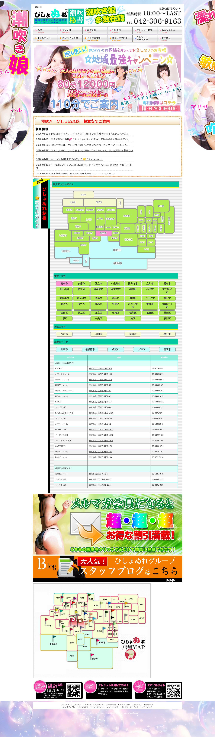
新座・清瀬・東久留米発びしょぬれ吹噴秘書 (89, 594)
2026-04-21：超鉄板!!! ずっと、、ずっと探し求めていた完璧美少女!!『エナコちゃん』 (82, 133)
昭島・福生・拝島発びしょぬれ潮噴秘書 (56, 609)
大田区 (64, 312)
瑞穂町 (133, 298)
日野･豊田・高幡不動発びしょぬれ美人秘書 (61, 621)
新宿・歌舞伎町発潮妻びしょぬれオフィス (112, 617)
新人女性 (78, 704)
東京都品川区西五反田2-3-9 (100, 396)
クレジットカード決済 (130, 707)
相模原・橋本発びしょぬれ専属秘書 (54, 636)
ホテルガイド (149, 704)
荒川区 (133, 312)
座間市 (167, 349)
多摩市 (81, 283)
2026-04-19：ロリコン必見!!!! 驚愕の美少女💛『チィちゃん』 (69, 159)
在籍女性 (88, 704)
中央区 (98, 318)
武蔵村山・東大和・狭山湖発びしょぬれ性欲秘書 (66, 603)
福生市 (115, 298)
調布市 (167, 283)
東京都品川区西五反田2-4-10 (100, 380)
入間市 (98, 334)
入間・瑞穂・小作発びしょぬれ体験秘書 (62, 597)
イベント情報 (125, 704)
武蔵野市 (98, 289)
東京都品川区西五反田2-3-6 (100, 407)
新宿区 (64, 304)
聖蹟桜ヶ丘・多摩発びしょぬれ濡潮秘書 (71, 629)
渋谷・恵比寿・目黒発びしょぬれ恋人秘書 (110, 624)
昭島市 (98, 298)
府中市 (64, 283)
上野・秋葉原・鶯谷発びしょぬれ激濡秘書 (126, 602)
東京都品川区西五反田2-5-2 (100, 424)
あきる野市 (133, 305)
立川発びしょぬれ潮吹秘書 (61, 611)
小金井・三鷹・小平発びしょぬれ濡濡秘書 (85, 613)
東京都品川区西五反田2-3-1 (100, 391)
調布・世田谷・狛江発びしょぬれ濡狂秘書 (104, 628)
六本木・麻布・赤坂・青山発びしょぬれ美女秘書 (114, 623)
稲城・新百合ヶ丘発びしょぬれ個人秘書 (81, 627)
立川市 (150, 283)
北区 (64, 318)
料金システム (112, 704)
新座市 (133, 334)
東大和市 (81, 298)
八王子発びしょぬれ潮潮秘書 (46, 619)
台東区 (115, 312)
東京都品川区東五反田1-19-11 (101, 430)
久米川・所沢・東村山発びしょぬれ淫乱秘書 (73, 602)
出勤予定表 (99, 704)
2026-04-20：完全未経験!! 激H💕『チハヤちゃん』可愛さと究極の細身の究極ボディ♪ (82, 139)
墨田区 (167, 312)
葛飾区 (150, 312)
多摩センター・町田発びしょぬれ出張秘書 (63, 626)
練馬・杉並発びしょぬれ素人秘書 (101, 603)
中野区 (115, 304)
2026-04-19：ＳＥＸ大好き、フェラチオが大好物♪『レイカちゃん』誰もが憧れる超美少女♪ (84, 152)
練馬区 (133, 289)
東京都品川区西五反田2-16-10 (101, 413)
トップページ (66, 704)
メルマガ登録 (83, 707)
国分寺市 (133, 283)
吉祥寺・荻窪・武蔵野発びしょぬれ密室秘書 (91, 613)
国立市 (98, 283)
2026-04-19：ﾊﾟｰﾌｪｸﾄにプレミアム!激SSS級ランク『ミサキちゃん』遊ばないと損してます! (84, 166)
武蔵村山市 (167, 305)
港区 (133, 318)
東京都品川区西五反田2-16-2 (100, 374)
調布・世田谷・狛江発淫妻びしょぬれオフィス (86, 623)
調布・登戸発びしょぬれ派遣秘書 (94, 618)
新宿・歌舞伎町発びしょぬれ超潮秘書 (112, 610)
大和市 (141, 349)
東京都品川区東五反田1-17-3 (100, 446)
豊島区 (98, 304)
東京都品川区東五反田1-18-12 (101, 435)
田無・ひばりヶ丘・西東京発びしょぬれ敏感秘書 (85, 604)
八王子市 (150, 298)
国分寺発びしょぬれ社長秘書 (76, 611)
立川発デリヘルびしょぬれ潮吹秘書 (107, 15)
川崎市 (64, 349)
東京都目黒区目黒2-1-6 (98, 474)
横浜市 (115, 349)
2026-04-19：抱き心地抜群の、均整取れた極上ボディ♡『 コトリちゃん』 (76, 173)
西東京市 (116, 289)
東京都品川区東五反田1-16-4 (100, 457)
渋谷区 (81, 304)
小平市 (150, 289)
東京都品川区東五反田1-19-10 (101, 441)
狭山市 (167, 334)
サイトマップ (147, 707)
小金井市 (116, 283)
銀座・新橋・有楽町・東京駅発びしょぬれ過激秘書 (126, 614)
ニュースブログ (112, 707)
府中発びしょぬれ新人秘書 (73, 620)
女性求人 (137, 704)
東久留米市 (167, 291)
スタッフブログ (97, 707)
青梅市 (150, 304)
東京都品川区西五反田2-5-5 (100, 385)
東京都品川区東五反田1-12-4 (100, 452)
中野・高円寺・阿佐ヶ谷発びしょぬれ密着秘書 (106, 611)
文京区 (98, 312)
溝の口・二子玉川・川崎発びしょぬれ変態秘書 (98, 640)
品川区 (167, 318)
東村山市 (64, 298)
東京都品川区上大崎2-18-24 (100, 485)
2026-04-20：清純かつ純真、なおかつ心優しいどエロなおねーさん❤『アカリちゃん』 (82, 145)
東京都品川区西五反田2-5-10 (100, 369)
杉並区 (81, 289)
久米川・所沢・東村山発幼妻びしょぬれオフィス (75, 598)
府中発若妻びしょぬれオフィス (80, 621)
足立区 (81, 312)
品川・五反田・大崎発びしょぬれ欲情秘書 (115, 630)
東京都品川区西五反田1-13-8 (100, 418)
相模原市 (90, 349)
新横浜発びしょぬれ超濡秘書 (92, 654)
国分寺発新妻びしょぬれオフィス (77, 615)
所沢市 (64, 334)
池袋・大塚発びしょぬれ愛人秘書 (109, 602)
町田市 (167, 298)
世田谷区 (64, 289)
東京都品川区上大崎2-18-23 (100, 479)
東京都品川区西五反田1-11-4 (100, 402)
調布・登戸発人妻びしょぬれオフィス (90, 620)
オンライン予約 (69, 707)
